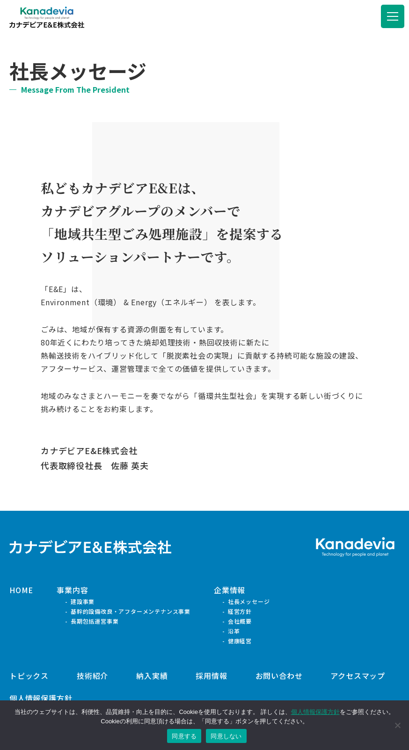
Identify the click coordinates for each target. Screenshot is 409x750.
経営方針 (240, 611)
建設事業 (83, 601)
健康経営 (240, 641)
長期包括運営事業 (94, 621)
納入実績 (152, 675)
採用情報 (211, 675)
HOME (21, 590)
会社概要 (240, 621)
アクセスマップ (357, 675)
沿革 (234, 631)
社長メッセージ (249, 601)
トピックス (29, 675)
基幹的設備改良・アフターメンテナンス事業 (130, 611)
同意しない (226, 736)
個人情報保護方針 (40, 698)
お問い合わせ (279, 675)
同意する (184, 736)
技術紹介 (92, 675)
